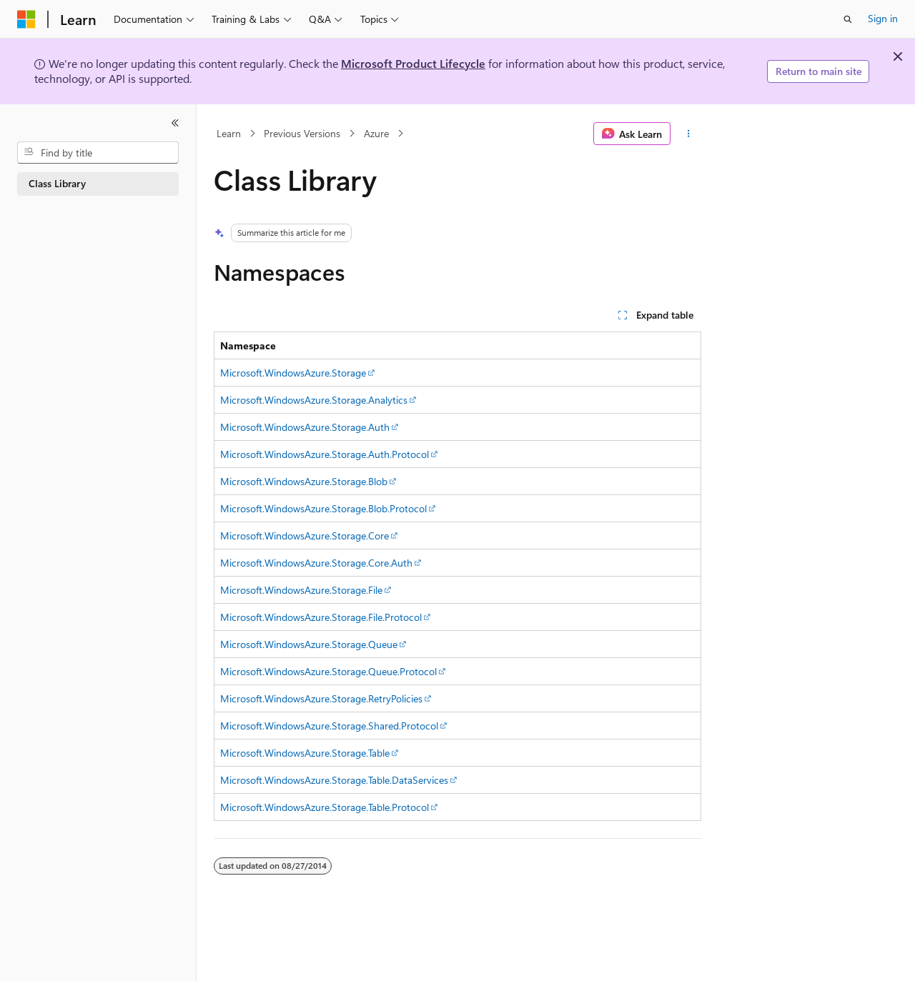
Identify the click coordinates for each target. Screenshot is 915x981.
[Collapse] (175, 123)
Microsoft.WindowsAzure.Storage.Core (304, 535)
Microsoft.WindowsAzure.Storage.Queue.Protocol (328, 671)
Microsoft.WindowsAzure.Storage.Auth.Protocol (324, 454)
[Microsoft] (26, 19)
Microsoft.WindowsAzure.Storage (293, 372)
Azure (376, 133)
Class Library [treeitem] (57, 183)
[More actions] (688, 133)
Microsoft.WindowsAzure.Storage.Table (305, 753)
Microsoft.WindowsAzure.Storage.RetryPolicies (321, 698)
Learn (229, 133)
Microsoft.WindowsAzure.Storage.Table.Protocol (324, 807)
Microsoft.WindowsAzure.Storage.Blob (303, 481)
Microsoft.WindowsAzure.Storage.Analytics (313, 400)
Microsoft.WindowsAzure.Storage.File (301, 590)
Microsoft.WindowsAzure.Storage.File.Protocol (321, 617)
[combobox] (98, 152)
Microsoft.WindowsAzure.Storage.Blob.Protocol (323, 508)
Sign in (883, 18)
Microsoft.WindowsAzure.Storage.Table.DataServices (334, 780)
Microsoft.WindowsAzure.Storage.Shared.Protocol (329, 725)
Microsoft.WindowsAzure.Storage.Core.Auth (316, 562)
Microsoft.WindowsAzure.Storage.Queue (308, 644)
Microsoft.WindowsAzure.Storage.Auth (305, 427)
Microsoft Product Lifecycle (413, 63)
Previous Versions (302, 133)
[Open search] (848, 19)
